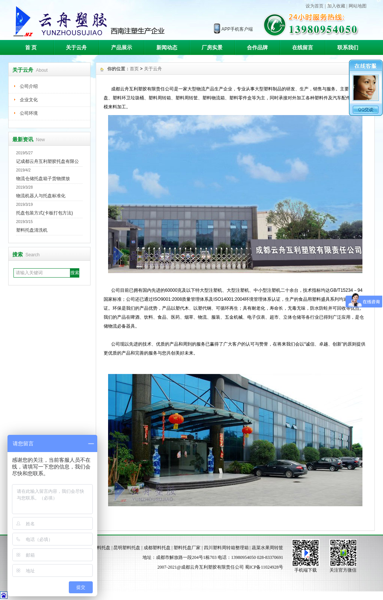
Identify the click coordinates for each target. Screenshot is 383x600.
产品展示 (121, 47)
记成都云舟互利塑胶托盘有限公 (47, 161)
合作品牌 (257, 47)
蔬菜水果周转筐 (267, 547)
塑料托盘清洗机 (32, 230)
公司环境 (29, 113)
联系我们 (347, 47)
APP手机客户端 (237, 29)
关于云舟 (76, 47)
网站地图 (358, 6)
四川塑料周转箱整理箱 (226, 547)
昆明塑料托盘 (126, 547)
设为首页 (315, 6)
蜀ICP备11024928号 (264, 567)
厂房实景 (212, 47)
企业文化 (29, 99)
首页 (134, 68)
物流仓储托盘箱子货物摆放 (43, 178)
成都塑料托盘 (157, 547)
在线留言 (302, 47)
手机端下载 (305, 570)
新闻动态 (166, 47)
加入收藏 (336, 6)
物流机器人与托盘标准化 (40, 195)
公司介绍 (29, 86)
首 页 (31, 47)
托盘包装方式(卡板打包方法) (44, 213)
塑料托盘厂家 (187, 547)
